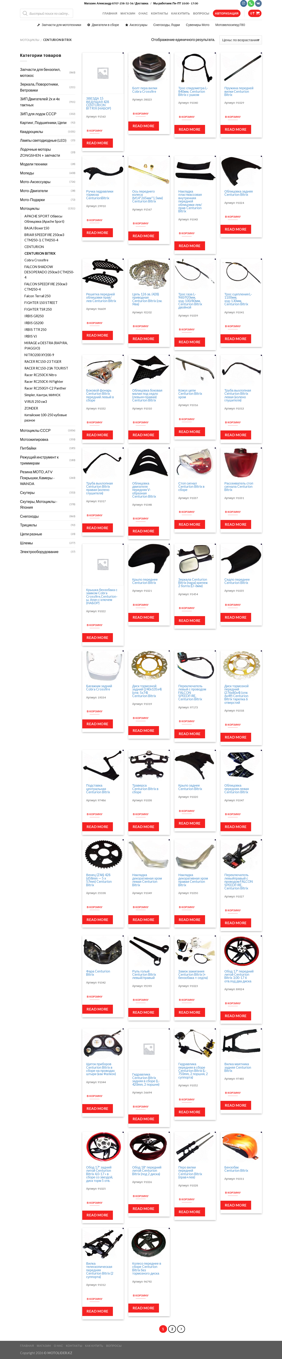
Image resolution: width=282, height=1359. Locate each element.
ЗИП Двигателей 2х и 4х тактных (40, 102)
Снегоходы (29, 516)
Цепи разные (31, 534)
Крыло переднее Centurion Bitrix (145, 581)
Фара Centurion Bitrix (98, 973)
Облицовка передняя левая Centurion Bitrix (236, 789)
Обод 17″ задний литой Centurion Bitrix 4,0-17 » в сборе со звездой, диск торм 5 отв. (99, 1174)
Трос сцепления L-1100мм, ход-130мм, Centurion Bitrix (238, 299)
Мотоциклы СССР (35, 430)
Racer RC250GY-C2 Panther (45, 388)
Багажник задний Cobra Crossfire (99, 687)
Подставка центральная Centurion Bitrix (98, 789)
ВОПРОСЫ (201, 13)
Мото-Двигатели (34, 190)
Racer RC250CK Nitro (40, 375)
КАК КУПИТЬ (180, 13)
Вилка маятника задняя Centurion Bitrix (237, 1067)
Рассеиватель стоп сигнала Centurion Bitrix (238, 487)
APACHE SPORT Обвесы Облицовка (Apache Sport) (44, 218)
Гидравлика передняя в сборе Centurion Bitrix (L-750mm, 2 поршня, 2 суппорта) (193, 1070)
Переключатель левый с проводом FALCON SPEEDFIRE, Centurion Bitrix (192, 692)
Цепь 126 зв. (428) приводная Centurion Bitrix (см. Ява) (147, 299)
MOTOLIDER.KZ (59, 1353)
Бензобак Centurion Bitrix (236, 1169)
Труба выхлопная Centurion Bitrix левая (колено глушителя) (237, 395)
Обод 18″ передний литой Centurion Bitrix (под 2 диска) (147, 1171)
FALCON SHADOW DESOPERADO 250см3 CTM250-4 (49, 272)
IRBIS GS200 (33, 323)
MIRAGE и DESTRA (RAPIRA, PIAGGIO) (46, 345)
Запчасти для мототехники (61, 25)
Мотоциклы (29, 40)
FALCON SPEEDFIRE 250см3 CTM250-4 (45, 286)
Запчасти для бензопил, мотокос (40, 72)
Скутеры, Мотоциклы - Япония (38, 504)
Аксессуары (138, 25)
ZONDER (31, 408)
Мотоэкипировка (34, 439)
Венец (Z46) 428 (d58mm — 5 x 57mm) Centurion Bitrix (99, 880)
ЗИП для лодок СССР (38, 114)
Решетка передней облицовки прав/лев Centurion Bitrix (101, 298)
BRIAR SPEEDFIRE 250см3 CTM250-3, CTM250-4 (44, 237)
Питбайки (28, 448)
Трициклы (28, 525)
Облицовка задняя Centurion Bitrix (238, 193)
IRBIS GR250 (34, 316)
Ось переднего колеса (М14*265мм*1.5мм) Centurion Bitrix (147, 196)
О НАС (143, 13)
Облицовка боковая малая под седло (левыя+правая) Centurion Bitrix (147, 395)
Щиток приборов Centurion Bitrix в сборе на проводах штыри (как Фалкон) (101, 1069)
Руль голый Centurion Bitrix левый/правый (144, 975)
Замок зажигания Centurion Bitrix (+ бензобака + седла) (193, 975)
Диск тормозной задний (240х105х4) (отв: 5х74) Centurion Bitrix (147, 691)
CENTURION (34, 247)
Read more (97, 143)
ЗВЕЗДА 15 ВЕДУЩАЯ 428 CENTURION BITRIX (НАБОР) (98, 103)
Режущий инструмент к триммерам (39, 460)
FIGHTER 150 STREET (41, 303)
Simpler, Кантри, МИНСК (42, 395)
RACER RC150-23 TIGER (42, 362)
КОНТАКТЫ (159, 13)
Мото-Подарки (32, 199)
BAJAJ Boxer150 (36, 228)
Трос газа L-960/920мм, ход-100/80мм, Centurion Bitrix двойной (190, 301)
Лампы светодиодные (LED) (43, 140)
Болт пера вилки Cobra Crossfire (144, 90)
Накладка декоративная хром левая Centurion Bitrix (147, 880)
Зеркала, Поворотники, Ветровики (39, 87)
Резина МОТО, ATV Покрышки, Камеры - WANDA (37, 478)
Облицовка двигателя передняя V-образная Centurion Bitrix (144, 490)
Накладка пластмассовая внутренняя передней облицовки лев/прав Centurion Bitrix (190, 201)
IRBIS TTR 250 (35, 330)
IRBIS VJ (30, 336)
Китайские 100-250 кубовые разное (45, 417)
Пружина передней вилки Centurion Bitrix (238, 91)
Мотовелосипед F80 (230, 25)
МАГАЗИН (127, 13)
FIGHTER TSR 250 (38, 309)
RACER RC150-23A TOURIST (46, 368)
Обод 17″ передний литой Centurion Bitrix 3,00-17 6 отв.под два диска (239, 976)
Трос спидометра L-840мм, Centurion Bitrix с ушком (193, 91)
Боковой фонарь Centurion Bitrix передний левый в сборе (100, 395)
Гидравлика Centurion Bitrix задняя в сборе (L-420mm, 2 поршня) (146, 1079)
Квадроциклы (31, 131)
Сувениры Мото (197, 25)
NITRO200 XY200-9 (39, 355)
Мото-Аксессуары (35, 181)
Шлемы (26, 543)
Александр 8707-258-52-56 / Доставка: (123, 3)
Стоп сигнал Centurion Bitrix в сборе (191, 487)
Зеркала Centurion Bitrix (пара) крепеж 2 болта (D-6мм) (193, 583)
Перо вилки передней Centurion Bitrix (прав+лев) (190, 1172)
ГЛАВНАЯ (110, 13)
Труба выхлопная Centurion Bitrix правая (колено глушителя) (99, 488)
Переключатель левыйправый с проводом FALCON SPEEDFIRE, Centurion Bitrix (238, 881)
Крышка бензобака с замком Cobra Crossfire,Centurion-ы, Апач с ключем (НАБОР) (102, 596)
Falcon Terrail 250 (37, 296)
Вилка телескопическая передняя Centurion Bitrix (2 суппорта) (99, 1270)
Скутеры (27, 492)
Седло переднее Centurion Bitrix (237, 581)
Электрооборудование (39, 551)
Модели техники (33, 164)
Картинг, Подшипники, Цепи (43, 122)
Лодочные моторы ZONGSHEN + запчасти (40, 152)
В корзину (95, 130)
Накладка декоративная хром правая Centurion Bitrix (193, 880)
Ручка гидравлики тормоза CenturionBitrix (99, 195)
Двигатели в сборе (105, 25)
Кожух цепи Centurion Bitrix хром (190, 394)
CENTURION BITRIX (40, 253)
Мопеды (27, 173)
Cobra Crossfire (36, 260)
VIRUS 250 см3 (35, 402)
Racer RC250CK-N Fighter (43, 382)
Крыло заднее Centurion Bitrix (190, 787)
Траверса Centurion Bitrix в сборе (145, 789)
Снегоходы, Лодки (166, 25)
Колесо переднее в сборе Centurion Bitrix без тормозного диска (146, 1268)
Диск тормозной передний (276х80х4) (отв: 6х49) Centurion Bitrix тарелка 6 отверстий (236, 694)
